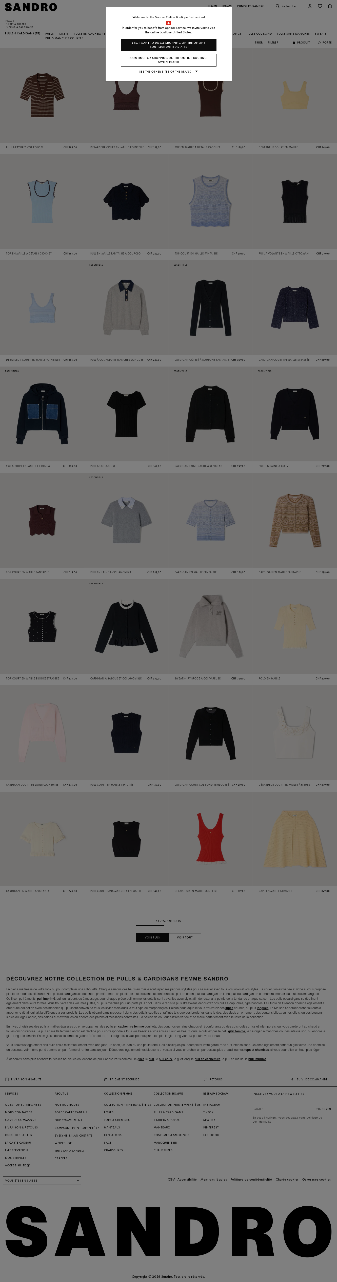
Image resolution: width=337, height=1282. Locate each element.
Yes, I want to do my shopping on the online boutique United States (169, 45)
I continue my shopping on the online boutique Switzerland (168, 60)
